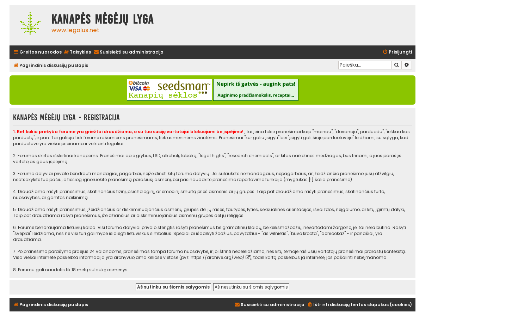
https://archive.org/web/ (218, 257)
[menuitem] (77, 52)
